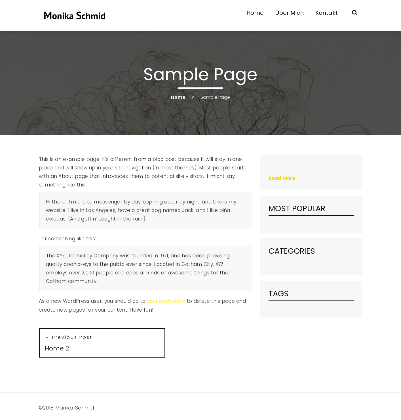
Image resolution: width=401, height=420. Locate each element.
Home (255, 13)
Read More (282, 178)
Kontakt (326, 13)
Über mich (289, 13)
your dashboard (167, 301)
